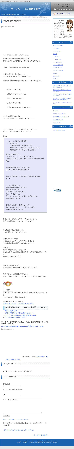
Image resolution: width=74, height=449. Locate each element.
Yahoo (59, 130)
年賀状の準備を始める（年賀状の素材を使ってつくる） (20, 313)
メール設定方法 (57, 62)
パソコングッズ (57, 67)
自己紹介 (55, 110)
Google (55, 130)
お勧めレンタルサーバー (59, 113)
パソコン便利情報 (58, 65)
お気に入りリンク (58, 120)
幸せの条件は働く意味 (11, 311)
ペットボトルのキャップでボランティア (15, 317)
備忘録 (55, 54)
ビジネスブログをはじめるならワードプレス (19, 433)
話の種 (55, 73)
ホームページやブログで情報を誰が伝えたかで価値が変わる (62, 99)
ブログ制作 (56, 48)
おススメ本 (56, 76)
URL (4, 394)
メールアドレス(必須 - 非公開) (13, 389)
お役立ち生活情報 (27, 17)
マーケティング (57, 51)
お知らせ (55, 78)
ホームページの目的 (40, 438)
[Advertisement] (15, 40)
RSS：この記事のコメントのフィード (15, 422)
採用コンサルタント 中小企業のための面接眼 (18, 303)
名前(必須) (6, 384)
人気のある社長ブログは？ (13, 359)
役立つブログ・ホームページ (61, 116)
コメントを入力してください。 (24, 407)
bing (63, 130)
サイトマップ (56, 123)
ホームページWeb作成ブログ (37, 443)
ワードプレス (58, 59)
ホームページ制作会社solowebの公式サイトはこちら (22, 326)
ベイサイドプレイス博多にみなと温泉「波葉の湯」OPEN (20, 315)
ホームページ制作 (58, 45)
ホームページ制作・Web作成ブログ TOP (12, 17)
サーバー (57, 56)
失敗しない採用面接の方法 (11, 21)
